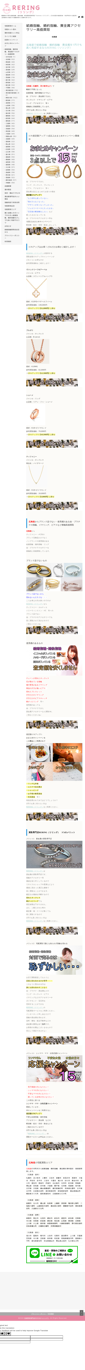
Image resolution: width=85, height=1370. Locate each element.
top (81, 1315)
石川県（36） (11, 111)
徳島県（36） (11, 157)
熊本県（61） (11, 175)
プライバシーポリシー (39, 1314)
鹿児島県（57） (11, 180)
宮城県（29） (11, 70)
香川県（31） (11, 154)
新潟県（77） (11, 100)
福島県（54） (11, 75)
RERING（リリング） (35, 113)
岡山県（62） (11, 144)
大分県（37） (11, 167)
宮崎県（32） (11, 177)
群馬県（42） (11, 83)
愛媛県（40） (11, 159)
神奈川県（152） (12, 98)
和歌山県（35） (11, 136)
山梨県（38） (11, 105)
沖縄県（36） (11, 183)
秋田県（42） (11, 65)
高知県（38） (11, 162)
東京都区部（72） (12, 90)
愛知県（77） (11, 121)
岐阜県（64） (11, 118)
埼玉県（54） (11, 85)
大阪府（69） (11, 134)
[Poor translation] (7, 1333)
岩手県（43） (11, 67)
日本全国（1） (11, 57)
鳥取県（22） (11, 141)
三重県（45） (11, 123)
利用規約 (51, 1314)
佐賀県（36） (11, 170)
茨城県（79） (11, 77)
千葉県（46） (11, 88)
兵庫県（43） (11, 139)
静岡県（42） (11, 116)
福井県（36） (11, 113)
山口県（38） (11, 152)
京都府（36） (11, 129)
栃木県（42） (11, 80)
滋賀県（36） (11, 126)
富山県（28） (11, 108)
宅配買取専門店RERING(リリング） (36, 1318)
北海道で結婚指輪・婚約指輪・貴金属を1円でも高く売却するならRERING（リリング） (54, 46)
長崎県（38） (11, 172)
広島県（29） (11, 149)
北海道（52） (11, 59)
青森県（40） (11, 62)
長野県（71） (11, 103)
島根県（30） (11, 147)
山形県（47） (11, 72)
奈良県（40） (11, 131)
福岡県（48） (11, 165)
